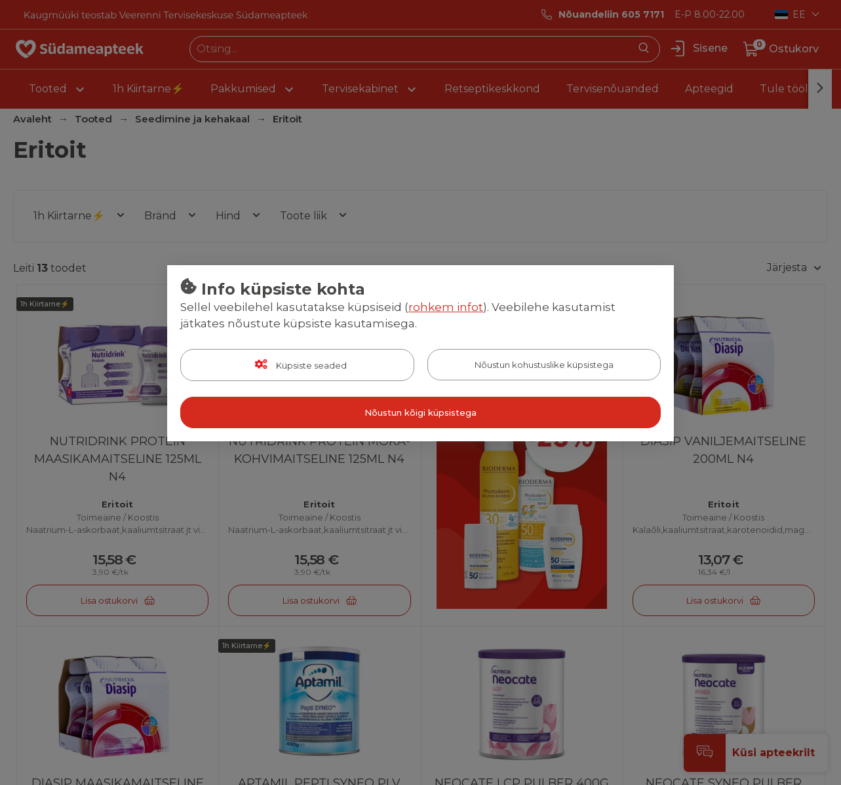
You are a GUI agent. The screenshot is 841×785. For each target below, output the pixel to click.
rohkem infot (445, 307)
